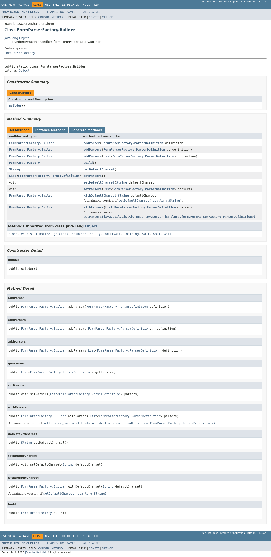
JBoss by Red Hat (35, 552)
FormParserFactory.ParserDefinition (132, 143)
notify (95, 234)
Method (57, 17)
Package (23, 4)
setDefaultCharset (99, 182)
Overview (8, 4)
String (14, 169)
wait (146, 234)
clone (12, 234)
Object (24, 70)
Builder (15, 105)
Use (47, 4)
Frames (52, 12)
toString (131, 234)
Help (95, 4)
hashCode (79, 234)
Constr (43, 17)
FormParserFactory (19, 53)
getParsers (93, 175)
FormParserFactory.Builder (31, 143)
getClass (61, 234)
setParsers (93, 189)
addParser (92, 143)
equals (26, 234)
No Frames (67, 12)
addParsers (93, 149)
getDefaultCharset (99, 169)
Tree (56, 4)
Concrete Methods (86, 130)
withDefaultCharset (100, 195)
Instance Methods (50, 130)
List (107, 156)
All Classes (91, 12)
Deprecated (70, 4)
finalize (42, 234)
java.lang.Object (16, 38)
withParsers (94, 207)
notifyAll (112, 234)
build (88, 162)
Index (86, 4)
